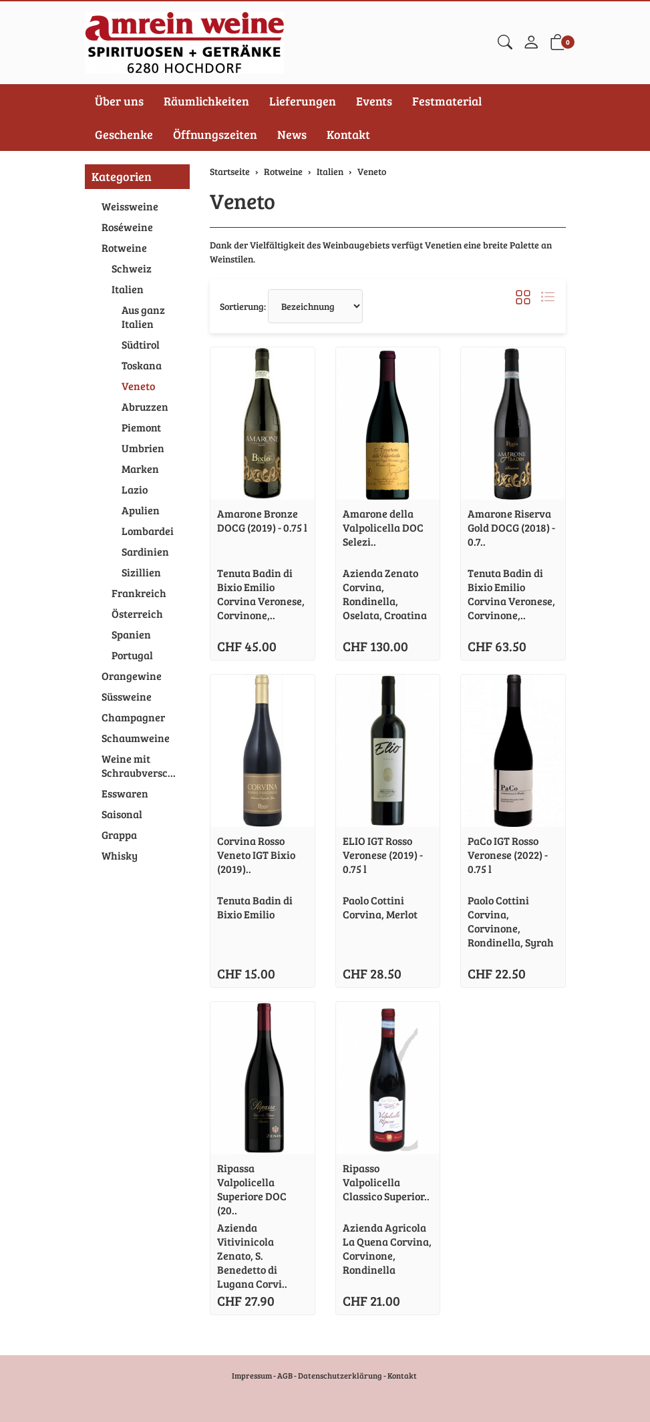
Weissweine (130, 206)
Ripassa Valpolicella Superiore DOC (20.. (252, 1189)
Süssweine (127, 696)
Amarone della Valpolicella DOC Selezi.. (383, 527)
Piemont (141, 427)
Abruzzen (145, 406)
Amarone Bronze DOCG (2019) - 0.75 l (262, 520)
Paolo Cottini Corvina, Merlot (380, 907)
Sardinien (145, 551)
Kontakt (348, 134)
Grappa (119, 835)
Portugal (132, 655)
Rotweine (124, 247)
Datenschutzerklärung (340, 1375)
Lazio (135, 489)
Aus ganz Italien (143, 317)
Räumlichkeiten (206, 101)
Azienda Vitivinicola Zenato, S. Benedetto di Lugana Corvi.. (252, 1255)
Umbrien (143, 448)
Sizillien (141, 572)
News (292, 134)
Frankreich (139, 593)
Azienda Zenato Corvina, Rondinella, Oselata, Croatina (385, 594)
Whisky (120, 855)
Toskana (142, 365)
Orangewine (132, 676)
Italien (128, 289)
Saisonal (122, 814)
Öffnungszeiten (215, 134)
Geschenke (124, 134)
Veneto (242, 200)
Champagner (133, 717)
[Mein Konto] (531, 42)
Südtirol (141, 344)
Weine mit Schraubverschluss (143, 765)
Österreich (137, 613)
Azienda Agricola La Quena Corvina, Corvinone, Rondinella (387, 1248)
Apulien (141, 510)
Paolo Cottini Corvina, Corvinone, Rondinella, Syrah (511, 921)
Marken (140, 469)
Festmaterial (447, 101)
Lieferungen (302, 101)
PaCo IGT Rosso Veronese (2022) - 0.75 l (508, 855)
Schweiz (132, 268)
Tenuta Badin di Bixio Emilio (255, 907)
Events (374, 101)
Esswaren (125, 793)
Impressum (252, 1375)
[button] (505, 43)
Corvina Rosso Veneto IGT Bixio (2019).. (256, 855)
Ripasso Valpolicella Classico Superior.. (386, 1182)
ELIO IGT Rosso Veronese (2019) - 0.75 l (383, 855)
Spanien (131, 634)
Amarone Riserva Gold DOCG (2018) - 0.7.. (511, 527)
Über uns (119, 101)
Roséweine (127, 227)
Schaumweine (136, 738)
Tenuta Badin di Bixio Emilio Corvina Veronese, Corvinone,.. (261, 594)
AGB (285, 1375)
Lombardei (148, 531)
